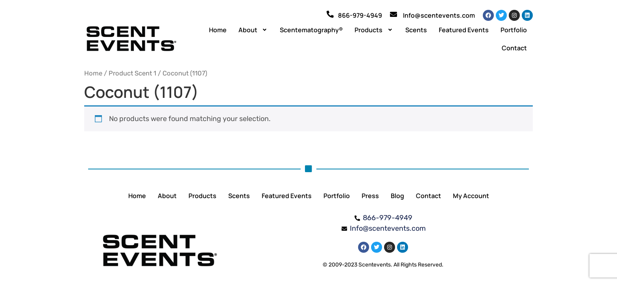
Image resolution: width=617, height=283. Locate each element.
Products (374, 30)
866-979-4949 (360, 15)
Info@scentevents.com (439, 15)
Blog (397, 195)
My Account (471, 195)
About (253, 30)
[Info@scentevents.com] (393, 14)
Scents (416, 30)
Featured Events (464, 30)
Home (218, 30)
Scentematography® (311, 30)
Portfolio (514, 30)
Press (370, 195)
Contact (514, 48)
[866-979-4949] (330, 14)
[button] (253, 30)
